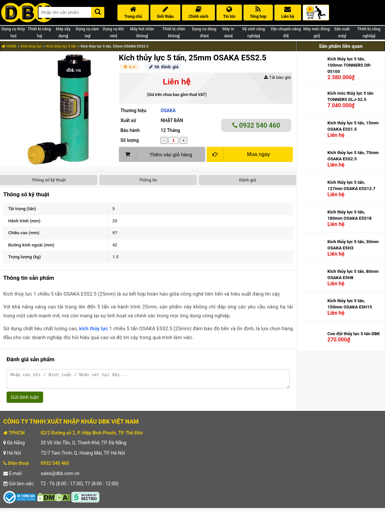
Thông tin (148, 179)
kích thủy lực (93, 329)
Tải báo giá (277, 77)
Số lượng (129, 140)
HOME (9, 46)
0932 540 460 (256, 125)
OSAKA (168, 110)
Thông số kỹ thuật (49, 179)
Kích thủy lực (31, 46)
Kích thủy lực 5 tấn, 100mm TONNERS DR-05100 (349, 65)
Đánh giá (247, 179)
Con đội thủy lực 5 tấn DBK (353, 333)
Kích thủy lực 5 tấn (61, 46)
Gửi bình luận (25, 400)
